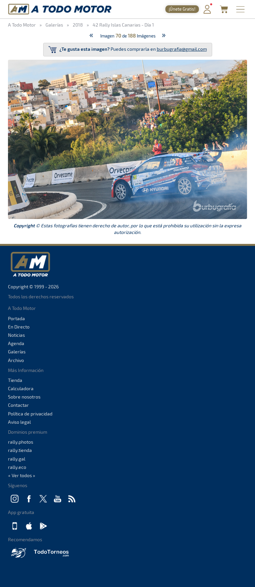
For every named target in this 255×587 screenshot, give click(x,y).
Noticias (16, 335)
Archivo (16, 360)
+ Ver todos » (21, 475)
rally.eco (17, 467)
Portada (16, 318)
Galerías (17, 351)
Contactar (18, 405)
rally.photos (20, 442)
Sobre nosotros (24, 397)
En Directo (19, 327)
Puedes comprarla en (127, 49)
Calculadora (21, 388)
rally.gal (16, 459)
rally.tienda (20, 450)
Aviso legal (19, 422)
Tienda (15, 380)
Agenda (16, 343)
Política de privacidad (30, 413)
